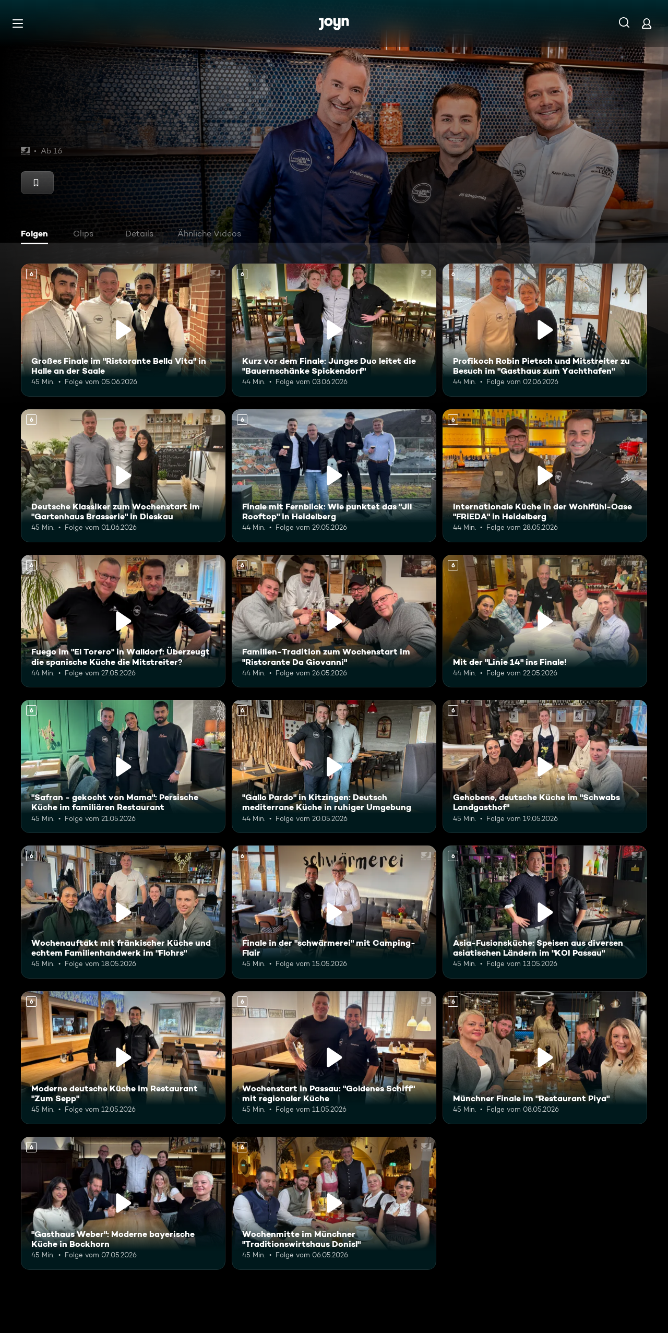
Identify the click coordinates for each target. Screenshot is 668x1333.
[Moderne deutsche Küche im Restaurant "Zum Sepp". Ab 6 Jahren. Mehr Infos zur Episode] (123, 1057)
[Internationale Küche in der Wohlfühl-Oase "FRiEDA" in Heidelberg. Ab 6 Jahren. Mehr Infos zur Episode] (545, 475)
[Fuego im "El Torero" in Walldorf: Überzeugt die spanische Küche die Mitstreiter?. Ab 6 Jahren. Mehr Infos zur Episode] (123, 621)
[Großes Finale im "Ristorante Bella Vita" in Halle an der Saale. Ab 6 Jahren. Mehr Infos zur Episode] (123, 330)
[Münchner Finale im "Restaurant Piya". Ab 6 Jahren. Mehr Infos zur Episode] (545, 1057)
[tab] (37, 234)
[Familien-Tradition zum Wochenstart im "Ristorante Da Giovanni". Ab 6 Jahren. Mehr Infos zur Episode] (334, 621)
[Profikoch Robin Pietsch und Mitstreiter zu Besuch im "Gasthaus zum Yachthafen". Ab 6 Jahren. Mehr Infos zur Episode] (545, 330)
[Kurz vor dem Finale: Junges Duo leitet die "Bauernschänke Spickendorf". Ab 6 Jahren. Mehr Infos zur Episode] (334, 330)
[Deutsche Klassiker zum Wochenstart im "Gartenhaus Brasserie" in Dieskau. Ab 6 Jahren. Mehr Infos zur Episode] (123, 475)
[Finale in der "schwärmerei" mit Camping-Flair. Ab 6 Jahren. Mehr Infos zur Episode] (334, 912)
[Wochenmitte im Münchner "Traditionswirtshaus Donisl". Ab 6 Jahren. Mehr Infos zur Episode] (334, 1203)
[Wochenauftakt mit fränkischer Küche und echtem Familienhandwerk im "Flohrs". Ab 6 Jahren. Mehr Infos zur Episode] (123, 912)
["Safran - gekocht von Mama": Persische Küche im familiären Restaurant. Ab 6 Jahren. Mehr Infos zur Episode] (123, 766)
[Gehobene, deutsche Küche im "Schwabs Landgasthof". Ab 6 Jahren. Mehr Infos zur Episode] (545, 766)
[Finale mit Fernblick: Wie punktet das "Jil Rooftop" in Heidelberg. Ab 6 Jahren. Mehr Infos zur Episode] (334, 475)
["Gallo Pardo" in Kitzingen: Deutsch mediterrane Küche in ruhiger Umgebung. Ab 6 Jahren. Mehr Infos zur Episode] (334, 766)
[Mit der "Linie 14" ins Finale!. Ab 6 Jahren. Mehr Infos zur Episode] (545, 621)
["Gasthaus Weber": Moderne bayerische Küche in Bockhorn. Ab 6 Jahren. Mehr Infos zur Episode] (123, 1203)
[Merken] (37, 182)
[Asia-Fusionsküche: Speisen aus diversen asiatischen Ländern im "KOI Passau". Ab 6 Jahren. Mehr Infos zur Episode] (545, 912)
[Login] (646, 23)
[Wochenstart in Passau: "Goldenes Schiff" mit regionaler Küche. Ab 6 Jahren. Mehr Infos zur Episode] (334, 1057)
